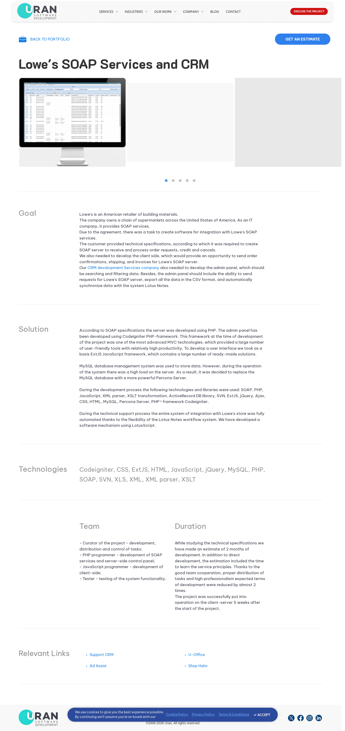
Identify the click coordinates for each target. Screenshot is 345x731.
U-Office (196, 654)
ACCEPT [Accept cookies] (263, 715)
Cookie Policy (177, 714)
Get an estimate (302, 39)
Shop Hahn (197, 665)
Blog (214, 11)
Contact (233, 11)
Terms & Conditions (233, 714)
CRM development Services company (123, 267)
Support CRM (102, 654)
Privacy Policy (203, 714)
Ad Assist (98, 665)
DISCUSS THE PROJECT (309, 11)
